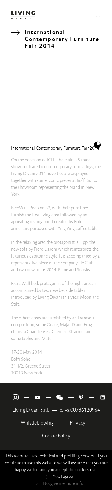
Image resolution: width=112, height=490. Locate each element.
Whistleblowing (37, 423)
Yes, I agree (63, 476)
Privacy (77, 423)
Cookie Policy (56, 436)
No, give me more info (63, 483)
